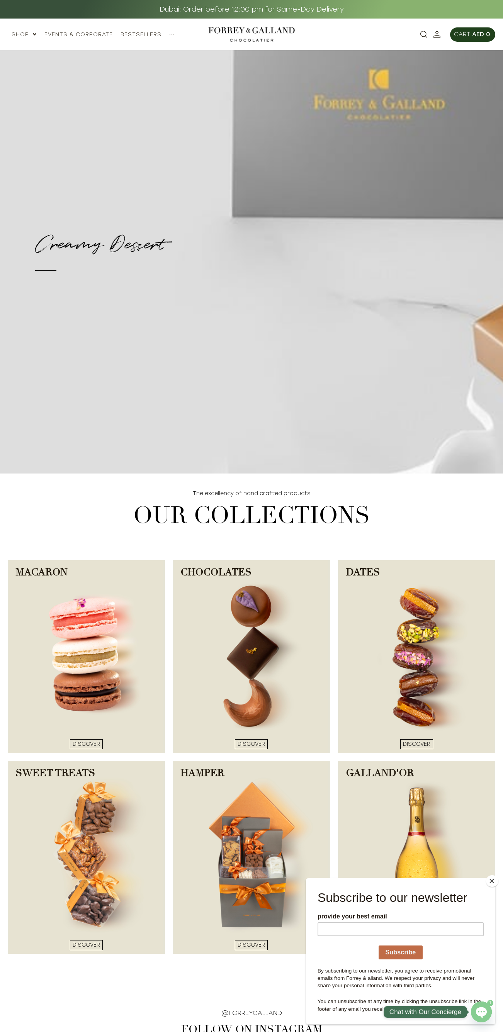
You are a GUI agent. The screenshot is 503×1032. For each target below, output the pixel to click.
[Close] (493, 880)
